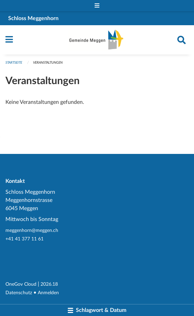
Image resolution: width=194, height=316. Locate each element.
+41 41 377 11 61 (24, 238)
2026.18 (49, 284)
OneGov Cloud (20, 284)
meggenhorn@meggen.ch (31, 230)
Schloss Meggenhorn (33, 18)
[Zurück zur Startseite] (97, 39)
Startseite (13, 62)
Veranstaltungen (48, 62)
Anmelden (48, 292)
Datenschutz (18, 292)
